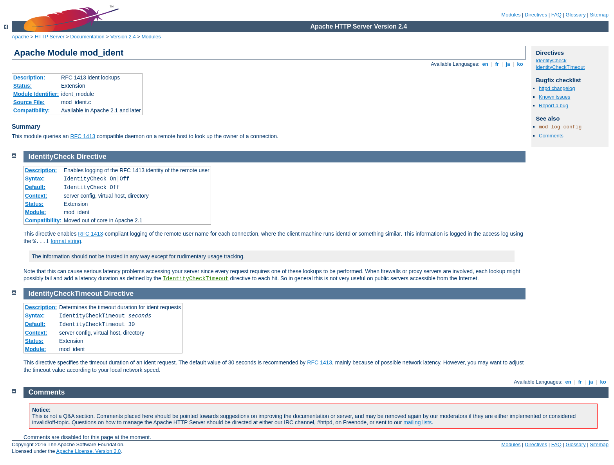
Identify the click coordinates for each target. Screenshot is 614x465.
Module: (35, 212)
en (485, 64)
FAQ (556, 15)
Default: (35, 187)
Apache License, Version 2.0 (88, 451)
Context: (36, 196)
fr (497, 64)
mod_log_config (560, 127)
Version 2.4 (123, 37)
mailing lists (417, 422)
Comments (551, 136)
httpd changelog (557, 88)
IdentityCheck (551, 60)
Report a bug (553, 105)
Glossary (575, 15)
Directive (92, 156)
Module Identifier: (36, 94)
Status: (22, 86)
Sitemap (599, 15)
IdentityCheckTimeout (560, 67)
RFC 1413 (82, 136)
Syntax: (35, 178)
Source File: (29, 102)
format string (66, 241)
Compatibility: (31, 110)
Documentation (87, 37)
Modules (510, 15)
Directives (536, 15)
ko (520, 64)
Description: (29, 77)
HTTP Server (50, 37)
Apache (20, 37)
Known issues (554, 97)
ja (507, 64)
